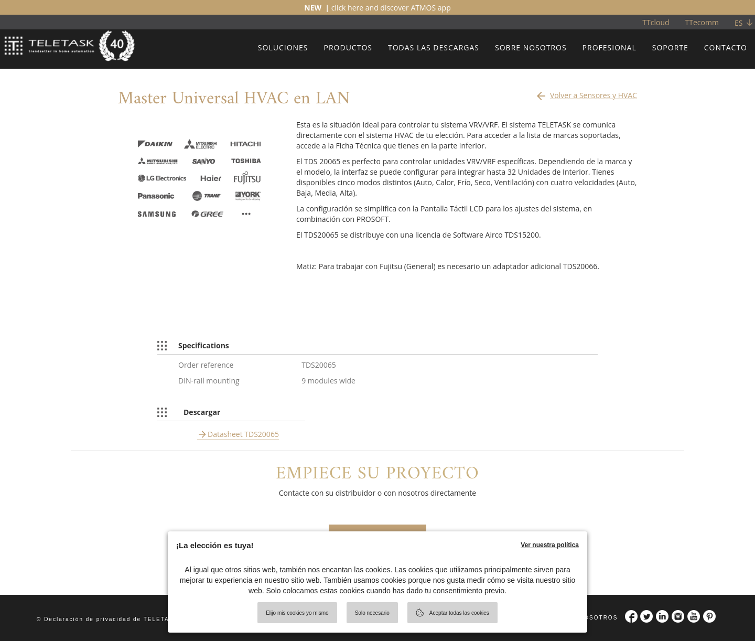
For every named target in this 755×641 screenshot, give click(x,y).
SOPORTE (670, 47)
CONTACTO (725, 47)
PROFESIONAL (610, 47)
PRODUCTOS (348, 47)
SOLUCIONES (283, 47)
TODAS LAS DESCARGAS (433, 47)
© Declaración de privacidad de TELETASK (107, 619)
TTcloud (655, 22)
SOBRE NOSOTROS (531, 47)
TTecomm (702, 22)
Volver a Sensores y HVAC (586, 92)
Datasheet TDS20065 (243, 434)
